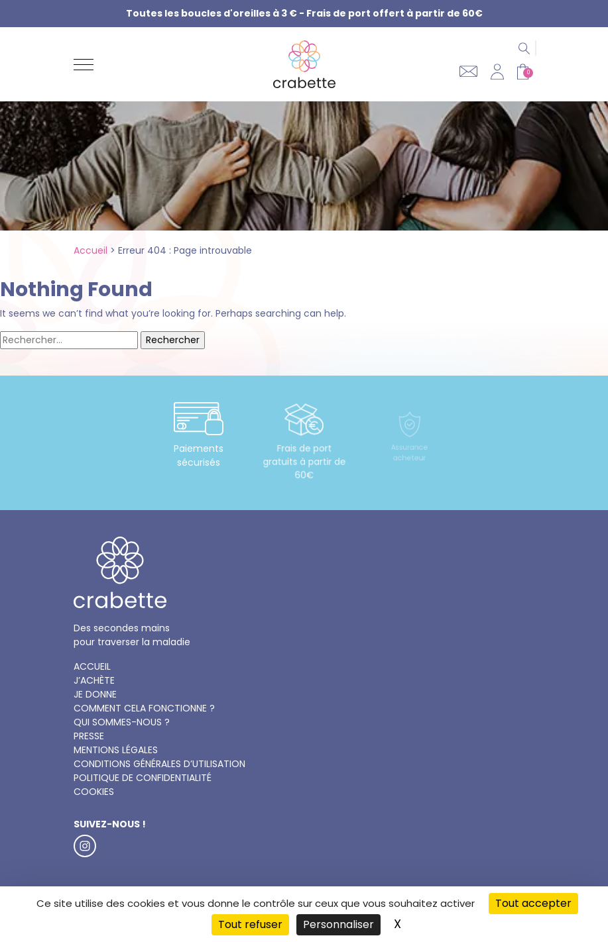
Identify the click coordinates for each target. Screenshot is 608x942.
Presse (89, 736)
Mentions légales (116, 750)
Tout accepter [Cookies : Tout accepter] (533, 903)
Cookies (94, 791)
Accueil (90, 250)
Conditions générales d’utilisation (159, 763)
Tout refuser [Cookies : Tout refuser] (250, 924)
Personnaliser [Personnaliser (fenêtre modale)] (338, 924)
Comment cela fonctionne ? (144, 708)
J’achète (94, 680)
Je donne (95, 694)
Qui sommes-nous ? (122, 722)
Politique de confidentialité (143, 777)
